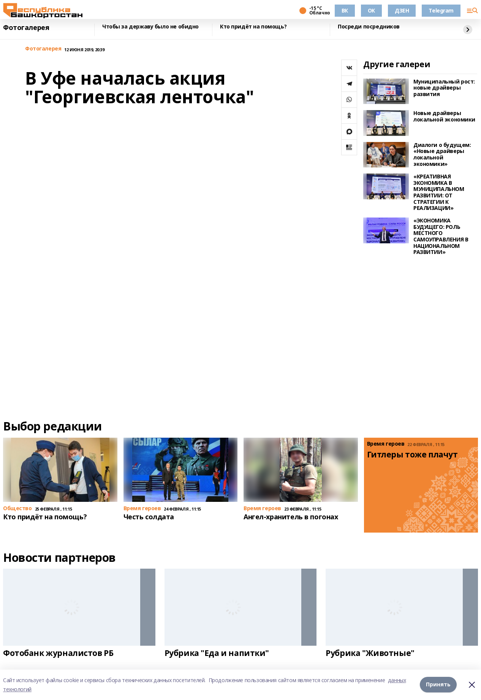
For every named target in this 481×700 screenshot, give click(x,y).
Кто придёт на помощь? (253, 27)
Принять (438, 684)
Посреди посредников (369, 27)
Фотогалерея (26, 28)
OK (371, 10)
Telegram (441, 10)
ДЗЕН (402, 10)
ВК (345, 10)
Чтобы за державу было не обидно (150, 27)
